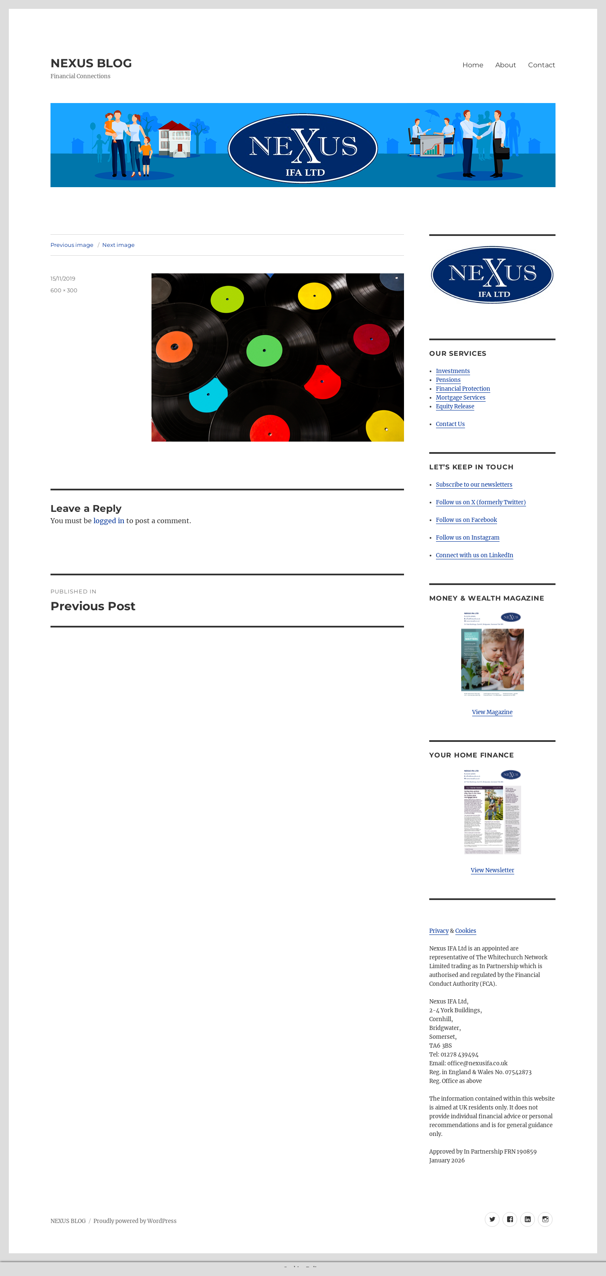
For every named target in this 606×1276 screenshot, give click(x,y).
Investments (453, 371)
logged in (109, 520)
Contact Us (450, 424)
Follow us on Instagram (468, 537)
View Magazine (492, 712)
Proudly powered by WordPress (135, 1221)
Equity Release (455, 406)
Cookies (465, 930)
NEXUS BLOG (91, 63)
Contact (542, 65)
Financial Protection (463, 388)
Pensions (448, 380)
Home (473, 65)
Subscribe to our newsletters (474, 484)
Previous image (71, 244)
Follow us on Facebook (466, 520)
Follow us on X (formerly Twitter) (481, 502)
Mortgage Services (461, 397)
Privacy (439, 930)
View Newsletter (492, 870)
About (505, 65)
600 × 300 (63, 290)
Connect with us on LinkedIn (474, 555)
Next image (118, 244)
